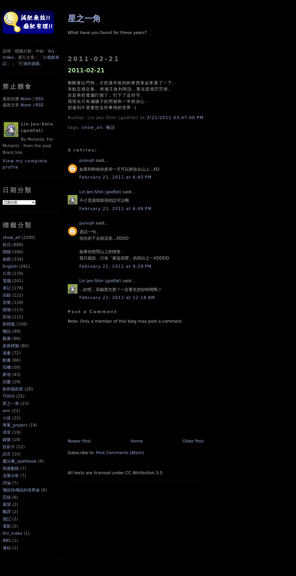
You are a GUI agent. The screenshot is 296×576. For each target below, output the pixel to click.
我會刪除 (11, 468)
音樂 (7, 302)
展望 (7, 504)
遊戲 (7, 259)
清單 (7, 432)
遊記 (7, 518)
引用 (7, 273)
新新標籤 (11, 345)
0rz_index (12, 533)
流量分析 (11, 475)
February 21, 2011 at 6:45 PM (115, 177)
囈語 (7, 331)
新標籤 (9, 324)
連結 (7, 547)
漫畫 (7, 352)
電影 (7, 526)
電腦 (7, 280)
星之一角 (11, 403)
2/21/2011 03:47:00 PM (175, 117)
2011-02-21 (86, 70)
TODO (9, 396)
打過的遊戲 (29, 63)
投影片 (9, 446)
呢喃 (7, 309)
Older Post (193, 441)
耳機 (7, 367)
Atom (25, 98)
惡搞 (7, 497)
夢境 (7, 374)
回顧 (7, 295)
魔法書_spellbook (20, 461)
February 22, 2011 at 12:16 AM (117, 297)
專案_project (15, 425)
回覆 (7, 381)
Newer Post (79, 441)
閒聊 (7, 251)
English (10, 266)
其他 (7, 316)
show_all (11, 237)
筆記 (7, 288)
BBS (7, 540)
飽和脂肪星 (13, 389)
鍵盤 (7, 439)
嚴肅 (7, 338)
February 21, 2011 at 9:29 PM (115, 266)
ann (6, 410)
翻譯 (7, 511)
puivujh (87, 160)
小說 (7, 417)
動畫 (7, 360)
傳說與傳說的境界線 (21, 490)
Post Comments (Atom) (120, 452)
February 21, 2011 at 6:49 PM (115, 208)
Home (137, 441)
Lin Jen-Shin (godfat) (100, 191)
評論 (7, 482)
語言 (7, 454)
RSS (39, 98)
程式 (7, 244)
